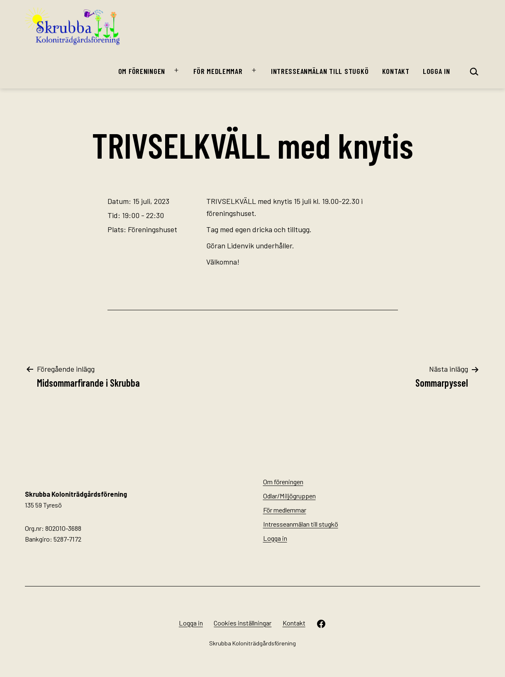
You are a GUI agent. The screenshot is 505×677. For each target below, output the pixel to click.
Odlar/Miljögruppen (289, 496)
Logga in (436, 71)
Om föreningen (141, 71)
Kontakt (396, 71)
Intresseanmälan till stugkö (319, 71)
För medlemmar (217, 71)
